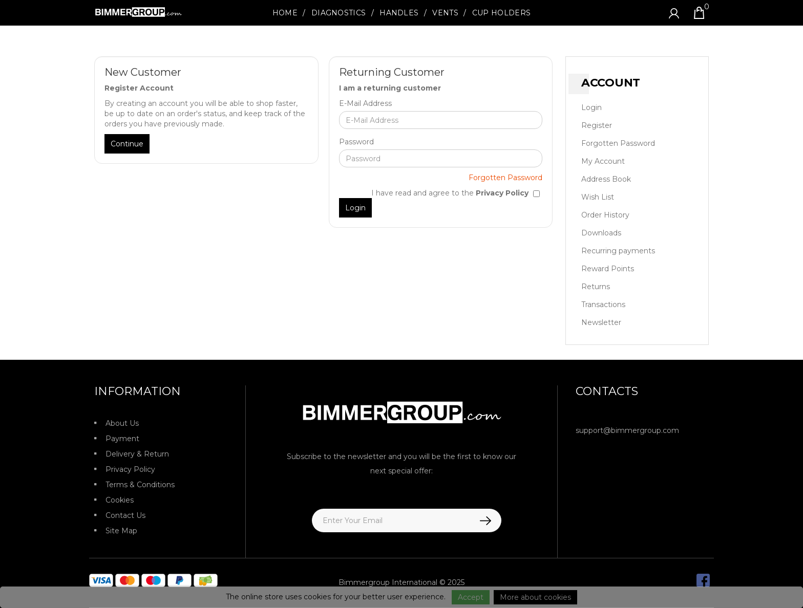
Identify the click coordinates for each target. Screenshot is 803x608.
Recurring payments (618, 250)
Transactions (603, 304)
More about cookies (535, 597)
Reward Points (607, 268)
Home (285, 12)
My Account (603, 161)
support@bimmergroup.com (627, 430)
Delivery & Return (137, 454)
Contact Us (125, 515)
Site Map (121, 530)
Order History (605, 215)
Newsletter (601, 322)
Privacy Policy (130, 469)
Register (596, 125)
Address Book (606, 179)
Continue (127, 143)
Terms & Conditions (140, 484)
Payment (122, 438)
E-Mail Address (365, 103)
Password (356, 141)
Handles (398, 12)
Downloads (601, 232)
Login (591, 107)
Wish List (597, 197)
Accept (470, 597)
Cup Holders (501, 12)
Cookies (119, 500)
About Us (122, 423)
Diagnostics (338, 12)
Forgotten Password (505, 177)
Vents (445, 12)
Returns (595, 286)
